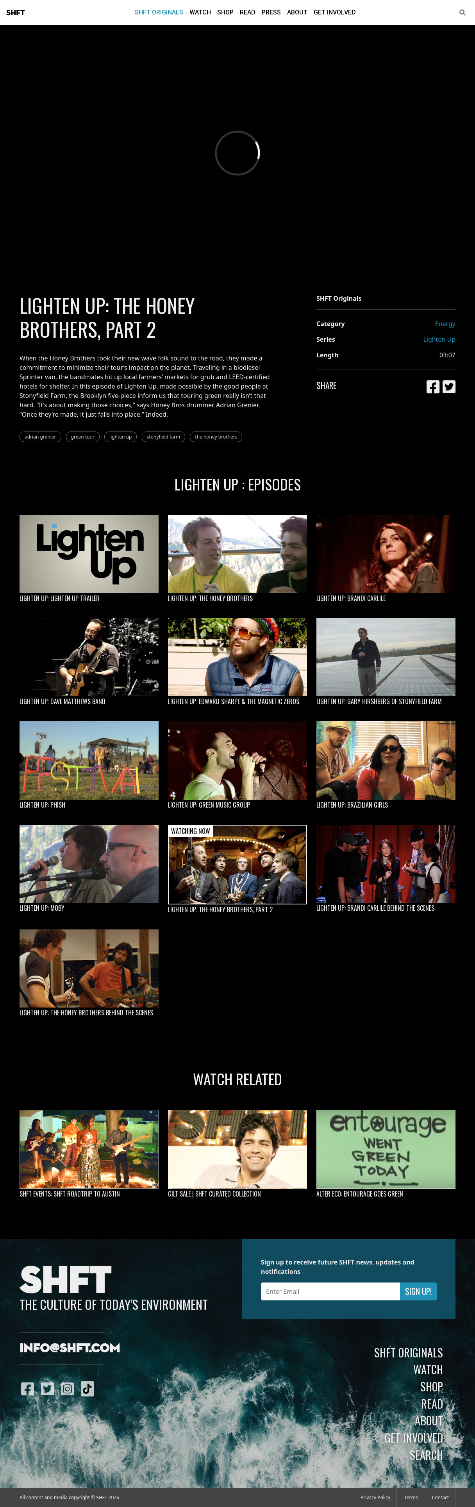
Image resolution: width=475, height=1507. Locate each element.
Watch (200, 12)
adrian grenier (40, 436)
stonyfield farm (163, 436)
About (297, 12)
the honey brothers (216, 436)
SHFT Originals (159, 12)
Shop (225, 12)
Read (247, 12)
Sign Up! (418, 1291)
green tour (83, 436)
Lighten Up (439, 339)
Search (426, 1454)
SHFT (15, 13)
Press (271, 12)
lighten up (120, 436)
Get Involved (335, 12)
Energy (445, 323)
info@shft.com (70, 1349)
